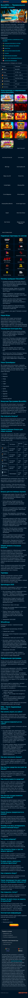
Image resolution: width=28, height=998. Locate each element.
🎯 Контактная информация (10, 60)
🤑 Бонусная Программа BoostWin (11, 50)
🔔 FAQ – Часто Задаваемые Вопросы (12, 58)
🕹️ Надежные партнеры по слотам (11, 43)
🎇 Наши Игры (6, 48)
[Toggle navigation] (1, 2)
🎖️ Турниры (6, 53)
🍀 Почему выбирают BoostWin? (11, 45)
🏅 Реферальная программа (10, 55)
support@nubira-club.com (16, 960)
